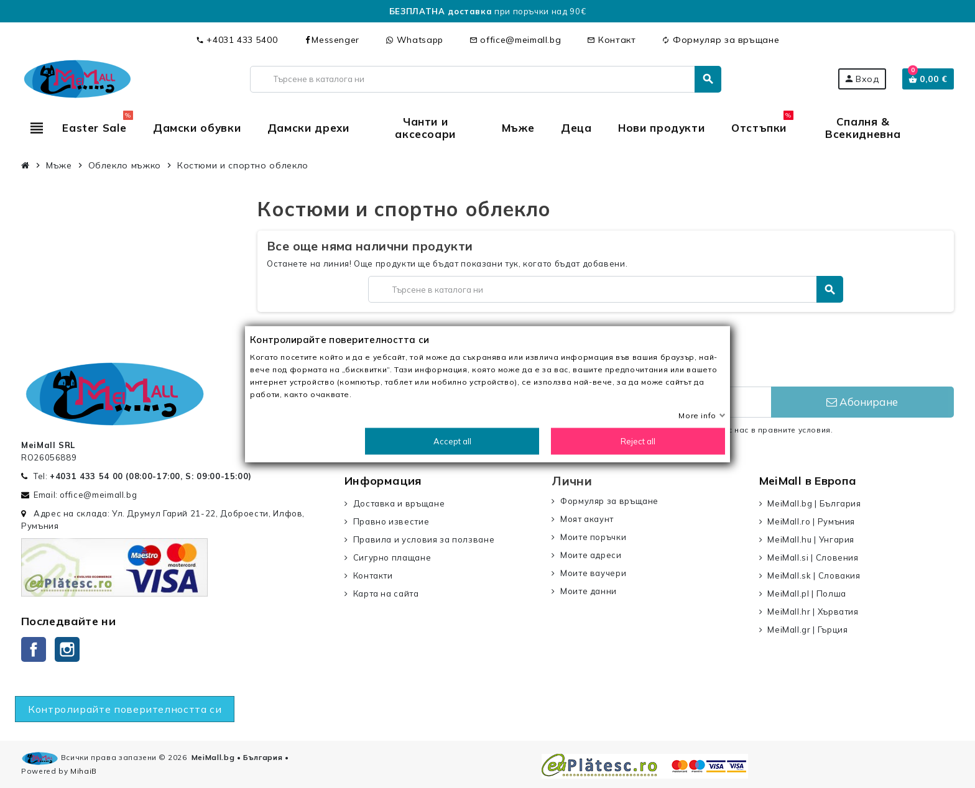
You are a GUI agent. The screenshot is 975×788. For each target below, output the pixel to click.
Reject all (638, 441)
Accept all (452, 441)
